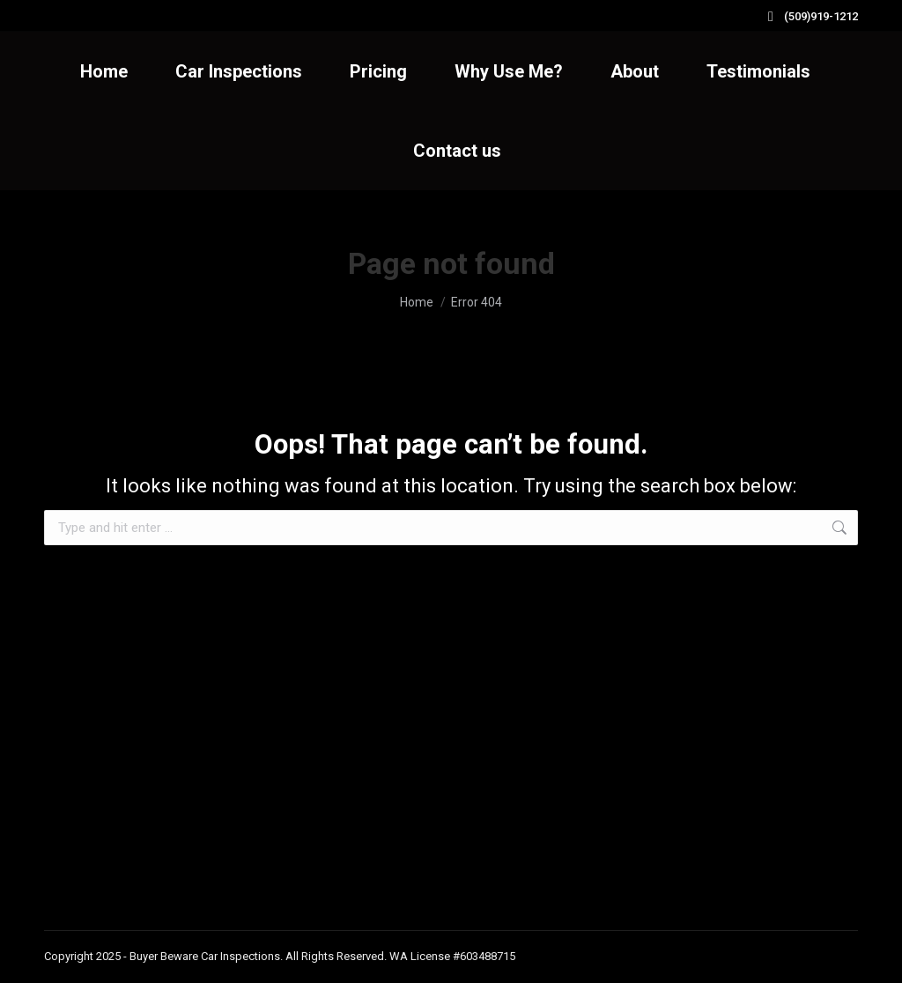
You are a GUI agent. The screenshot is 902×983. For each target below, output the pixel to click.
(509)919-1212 (810, 16)
